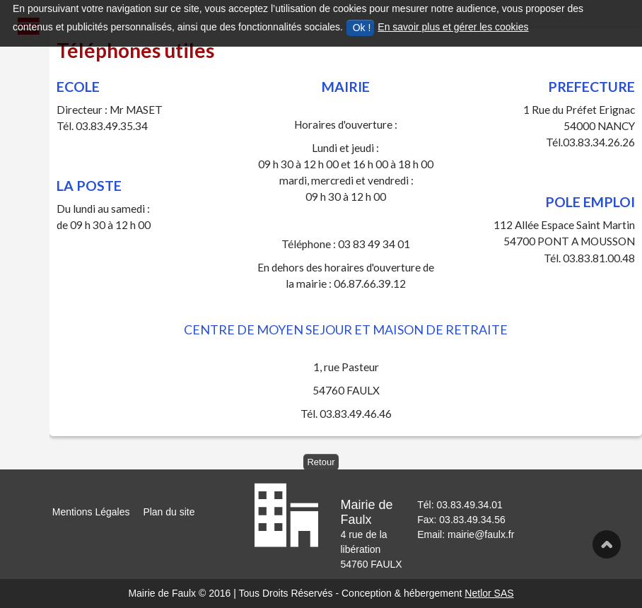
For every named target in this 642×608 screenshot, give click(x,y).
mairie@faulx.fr (481, 534)
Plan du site (168, 512)
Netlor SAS (489, 593)
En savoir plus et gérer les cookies (453, 27)
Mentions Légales (91, 512)
